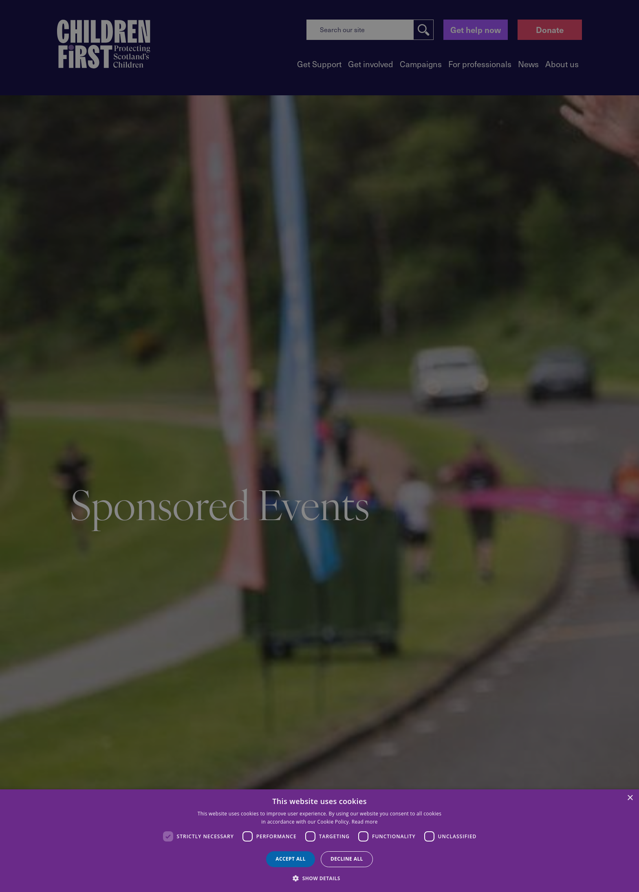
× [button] (630, 798)
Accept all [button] (290, 858)
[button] (319, 877)
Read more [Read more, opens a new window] (365, 821)
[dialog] (319, 840)
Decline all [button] (347, 858)
